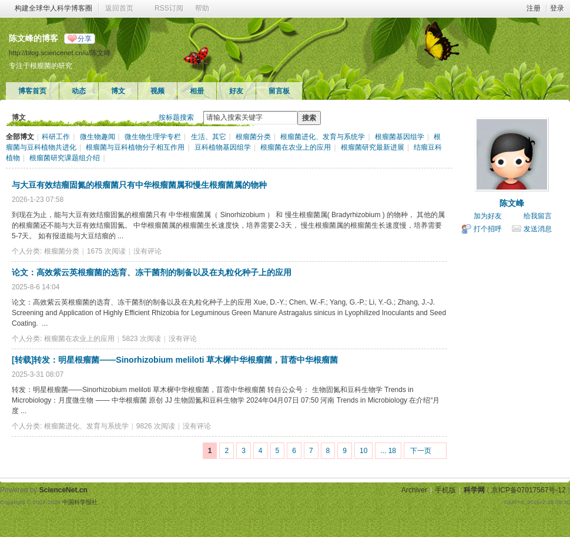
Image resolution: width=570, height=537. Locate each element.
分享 (85, 39)
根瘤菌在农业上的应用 (295, 147)
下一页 (420, 451)
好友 (236, 91)
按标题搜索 (176, 117)
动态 (79, 91)
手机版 (445, 490)
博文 (118, 91)
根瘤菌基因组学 (399, 137)
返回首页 (119, 8)
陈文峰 (511, 203)
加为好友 (488, 216)
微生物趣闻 (97, 137)
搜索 (309, 118)
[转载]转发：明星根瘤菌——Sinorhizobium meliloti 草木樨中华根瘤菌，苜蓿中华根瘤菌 (175, 359)
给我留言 (538, 216)
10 (363, 451)
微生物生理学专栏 (153, 137)
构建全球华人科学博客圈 (53, 8)
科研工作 (56, 137)
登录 (557, 8)
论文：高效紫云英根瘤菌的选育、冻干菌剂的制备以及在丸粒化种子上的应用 (151, 272)
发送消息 (538, 229)
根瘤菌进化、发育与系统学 (322, 137)
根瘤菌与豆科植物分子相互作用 (135, 147)
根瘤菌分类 (253, 137)
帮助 (202, 8)
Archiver (414, 490)
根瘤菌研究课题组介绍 (64, 158)
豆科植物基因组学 (223, 147)
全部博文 (20, 137)
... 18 (388, 451)
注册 (534, 8)
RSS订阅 (169, 8)
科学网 (474, 490)
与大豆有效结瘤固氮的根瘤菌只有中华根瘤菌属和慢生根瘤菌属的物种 (139, 185)
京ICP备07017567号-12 (528, 490)
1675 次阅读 (106, 251)
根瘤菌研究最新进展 (372, 147)
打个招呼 (488, 229)
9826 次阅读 (155, 426)
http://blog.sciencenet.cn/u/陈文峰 (60, 52)
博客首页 (32, 91)
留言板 (279, 91)
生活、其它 (208, 137)
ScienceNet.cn (63, 490)
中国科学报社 (80, 502)
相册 (197, 91)
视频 (157, 91)
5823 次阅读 (141, 339)
